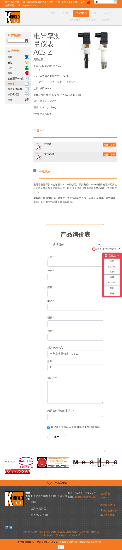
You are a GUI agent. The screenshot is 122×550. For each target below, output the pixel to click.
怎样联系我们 (107, 504)
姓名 (50, 270)
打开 (106, 144)
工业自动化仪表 (108, 510)
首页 (51, 20)
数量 (50, 361)
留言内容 (52, 377)
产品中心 (67, 20)
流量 (18, 57)
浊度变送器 (18, 94)
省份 (50, 317)
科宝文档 (100, 20)
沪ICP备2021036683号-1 (69, 535)
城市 (50, 331)
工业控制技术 (107, 514)
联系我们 (91, 20)
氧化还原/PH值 (18, 78)
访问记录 (44, 531)
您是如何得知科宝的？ (60, 410)
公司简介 (58, 20)
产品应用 (82, 20)
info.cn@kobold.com (28, 5)
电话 (50, 301)
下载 (113, 144)
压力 (18, 68)
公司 (50, 257)
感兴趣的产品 (55, 347)
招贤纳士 (110, 20)
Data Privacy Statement (64, 531)
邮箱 (50, 287)
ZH (86, 2)
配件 (18, 99)
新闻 (75, 20)
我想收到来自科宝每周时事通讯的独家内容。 (76, 427)
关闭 (61, 546)
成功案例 (105, 493)
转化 (102, 497)
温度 (18, 73)
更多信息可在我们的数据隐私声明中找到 (80, 542)
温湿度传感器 (18, 89)
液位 (18, 62)
